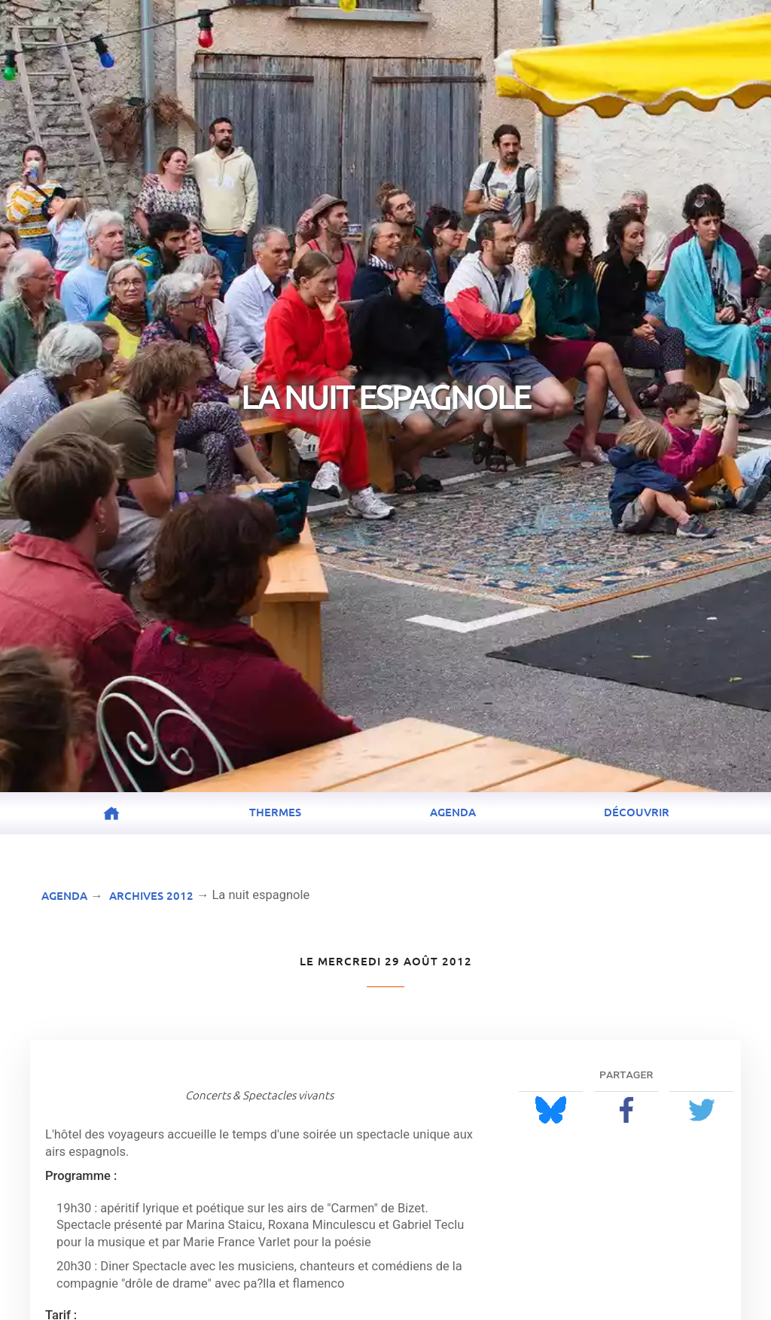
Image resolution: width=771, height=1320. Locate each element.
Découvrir (636, 811)
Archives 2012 (151, 895)
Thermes (275, 811)
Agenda (453, 811)
